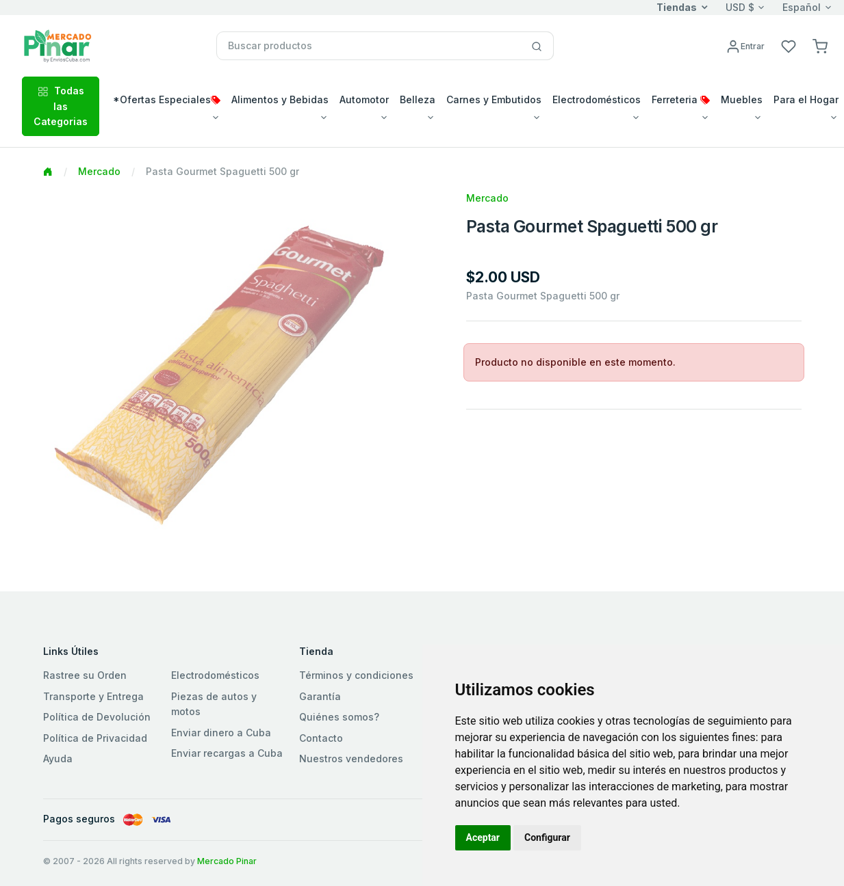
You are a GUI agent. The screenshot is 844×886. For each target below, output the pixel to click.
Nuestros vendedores (351, 758)
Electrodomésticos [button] (596, 99)
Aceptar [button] (483, 837)
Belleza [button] (417, 99)
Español (801, 7)
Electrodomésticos (215, 675)
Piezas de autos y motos (214, 703)
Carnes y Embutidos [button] (493, 99)
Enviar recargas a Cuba (227, 753)
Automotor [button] (364, 99)
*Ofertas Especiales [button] (166, 99)
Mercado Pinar (227, 861)
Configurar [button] (547, 837)
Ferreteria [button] (681, 99)
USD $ (740, 7)
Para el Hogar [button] (806, 99)
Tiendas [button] (676, 7)
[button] (820, 45)
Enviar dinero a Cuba (221, 732)
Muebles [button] (742, 99)
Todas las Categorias (61, 106)
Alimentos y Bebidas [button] (280, 99)
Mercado (99, 171)
